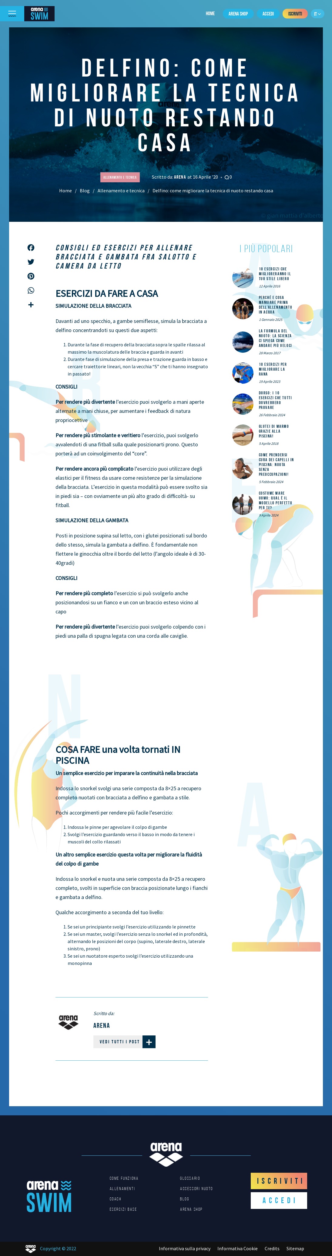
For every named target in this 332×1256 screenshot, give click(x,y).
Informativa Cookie (237, 1248)
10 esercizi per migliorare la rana (273, 369)
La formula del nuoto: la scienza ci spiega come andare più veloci (275, 338)
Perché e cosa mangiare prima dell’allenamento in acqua (276, 304)
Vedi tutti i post (128, 1041)
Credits (272, 1248)
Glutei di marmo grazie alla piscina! (274, 431)
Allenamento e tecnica (121, 190)
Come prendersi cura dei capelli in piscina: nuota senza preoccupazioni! (276, 464)
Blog (85, 190)
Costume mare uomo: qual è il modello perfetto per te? (276, 500)
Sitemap (295, 1248)
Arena (180, 177)
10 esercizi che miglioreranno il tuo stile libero (275, 273)
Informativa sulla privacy (184, 1248)
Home (210, 13)
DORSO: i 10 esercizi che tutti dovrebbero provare (275, 400)
